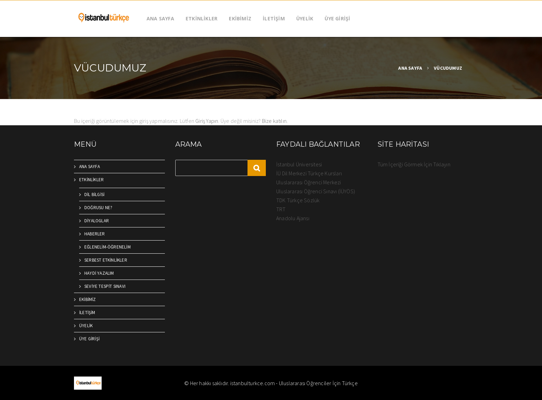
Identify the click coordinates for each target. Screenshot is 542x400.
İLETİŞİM (274, 18)
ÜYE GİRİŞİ (337, 18)
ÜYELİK (304, 18)
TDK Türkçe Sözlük (297, 200)
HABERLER (94, 234)
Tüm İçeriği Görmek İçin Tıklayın (413, 164)
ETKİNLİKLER (201, 18)
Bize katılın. (275, 120)
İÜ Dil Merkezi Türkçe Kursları (309, 173)
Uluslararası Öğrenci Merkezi (308, 182)
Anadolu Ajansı (292, 218)
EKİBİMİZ (240, 18)
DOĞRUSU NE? (98, 208)
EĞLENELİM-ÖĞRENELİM (107, 247)
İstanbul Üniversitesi (299, 164)
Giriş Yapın (206, 120)
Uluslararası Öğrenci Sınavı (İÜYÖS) (315, 191)
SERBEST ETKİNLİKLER (105, 260)
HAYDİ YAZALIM (99, 273)
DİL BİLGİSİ (94, 194)
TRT (281, 209)
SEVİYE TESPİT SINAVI (104, 286)
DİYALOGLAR (96, 221)
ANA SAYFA (160, 18)
